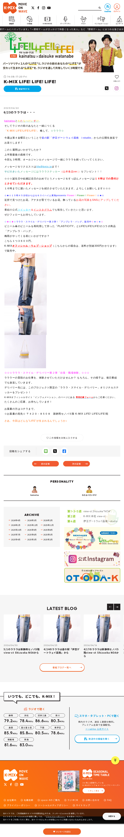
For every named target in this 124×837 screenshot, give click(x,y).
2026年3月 (31, 534)
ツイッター (24, 212)
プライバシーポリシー (55, 816)
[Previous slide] (110, 621)
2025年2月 (48, 553)
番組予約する (26, 89)
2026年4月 (15, 534)
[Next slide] (117, 621)
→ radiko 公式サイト (97, 742)
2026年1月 (15, 538)
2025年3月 (31, 553)
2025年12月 (32, 538)
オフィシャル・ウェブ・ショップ (32, 248)
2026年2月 (48, 534)
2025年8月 (48, 543)
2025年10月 (16, 543)
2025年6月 (31, 548)
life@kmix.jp (44, 168)
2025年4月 (15, 553)
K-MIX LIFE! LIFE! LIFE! (30, 81)
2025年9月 (31, 543)
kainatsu (9, 123)
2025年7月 (15, 548)
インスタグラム (43, 212)
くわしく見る (93, 804)
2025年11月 (48, 538)
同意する (111, 816)
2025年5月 (48, 548)
